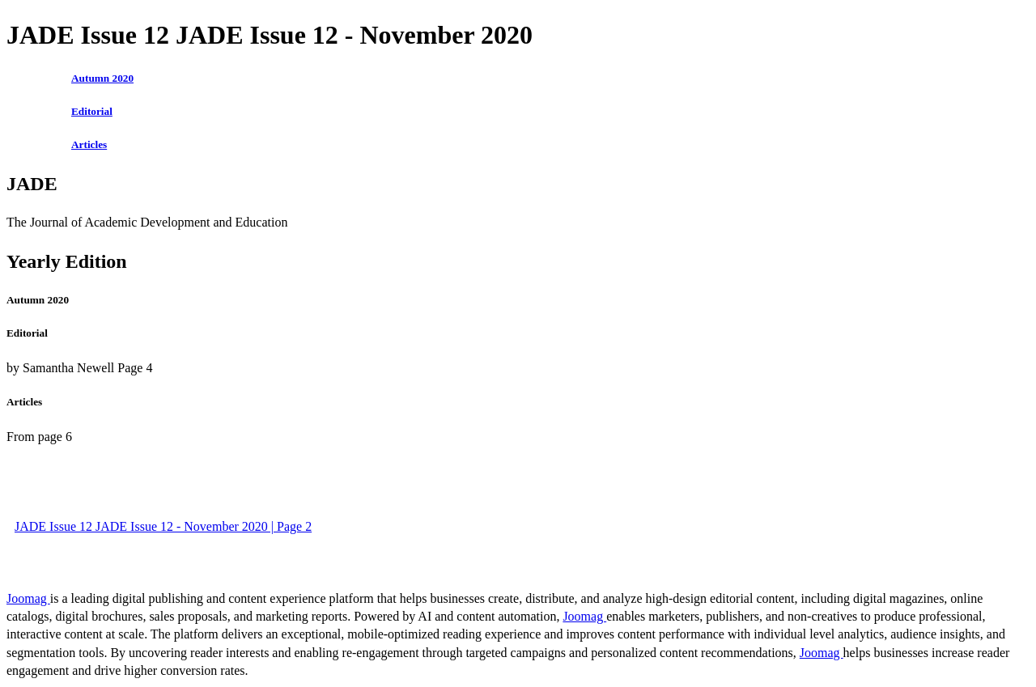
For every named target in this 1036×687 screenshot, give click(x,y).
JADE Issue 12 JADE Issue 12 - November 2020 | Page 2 (163, 526)
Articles (89, 144)
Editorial (92, 111)
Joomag (28, 598)
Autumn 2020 (102, 78)
